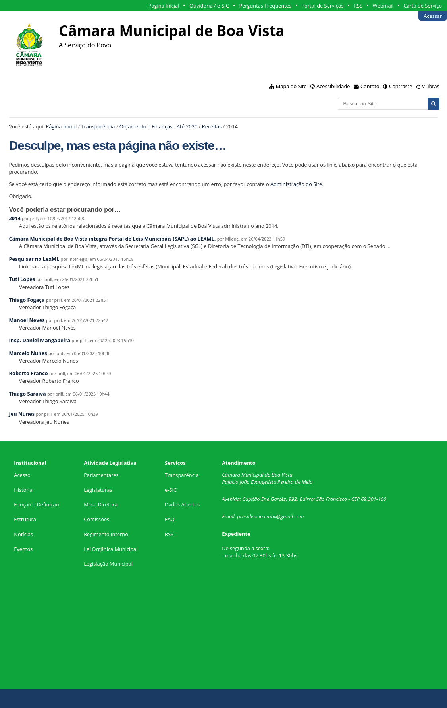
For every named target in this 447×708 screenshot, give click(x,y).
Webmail (383, 5)
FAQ (170, 519)
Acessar (433, 15)
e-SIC (171, 489)
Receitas (212, 126)
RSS (358, 5)
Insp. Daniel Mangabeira (40, 340)
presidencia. (250, 516)
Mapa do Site (291, 86)
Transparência (98, 126)
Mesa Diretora (101, 504)
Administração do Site (296, 184)
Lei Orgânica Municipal (110, 549)
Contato (370, 86)
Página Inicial (163, 5)
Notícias (23, 534)
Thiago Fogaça (27, 299)
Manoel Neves (27, 320)
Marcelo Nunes (28, 353)
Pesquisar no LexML (34, 258)
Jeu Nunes (22, 413)
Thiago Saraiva (27, 393)
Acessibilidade (333, 86)
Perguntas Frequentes (265, 5)
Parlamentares (101, 475)
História (23, 489)
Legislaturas (98, 489)
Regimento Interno (106, 534)
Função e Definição (36, 504)
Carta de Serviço (423, 5)
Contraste (400, 86)
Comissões (96, 519)
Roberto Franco (28, 373)
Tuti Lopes (22, 279)
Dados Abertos (182, 504)
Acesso (22, 475)
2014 (15, 218)
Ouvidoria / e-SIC (209, 5)
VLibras (430, 86)
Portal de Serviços (322, 5)
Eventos (23, 549)
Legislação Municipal (108, 563)
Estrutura (25, 519)
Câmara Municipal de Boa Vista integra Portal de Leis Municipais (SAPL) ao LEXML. (112, 238)
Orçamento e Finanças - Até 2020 (158, 126)
